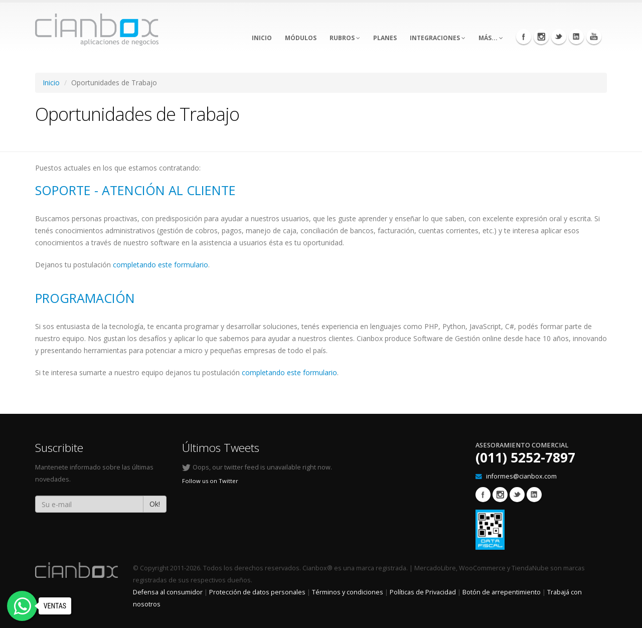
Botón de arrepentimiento (501, 592)
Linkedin (576, 36)
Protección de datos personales (257, 592)
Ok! (154, 504)
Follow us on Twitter (210, 481)
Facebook (523, 36)
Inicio (51, 82)
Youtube (593, 36)
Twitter (558, 36)
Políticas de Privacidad (423, 592)
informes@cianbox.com (521, 476)
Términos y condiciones (347, 592)
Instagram (541, 36)
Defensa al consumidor (168, 592)
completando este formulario (160, 264)
